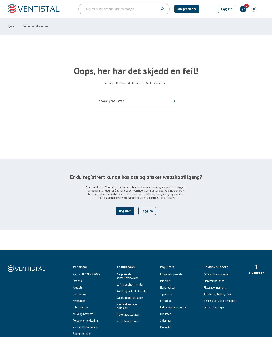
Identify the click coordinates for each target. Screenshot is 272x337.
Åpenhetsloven (82, 333)
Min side (165, 281)
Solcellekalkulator (128, 321)
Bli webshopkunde (171, 274)
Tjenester (166, 294)
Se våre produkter (110, 101)
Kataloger (166, 300)
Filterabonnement (215, 287)
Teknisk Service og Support (220, 300)
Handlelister (167, 287)
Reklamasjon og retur (173, 307)
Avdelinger (79, 300)
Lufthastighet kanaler (130, 284)
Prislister (165, 314)
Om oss (77, 281)
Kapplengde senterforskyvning (127, 276)
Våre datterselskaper (86, 327)
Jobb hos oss (80, 307)
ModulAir (165, 327)
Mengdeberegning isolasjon (127, 306)
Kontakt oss (80, 294)
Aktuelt (77, 287)
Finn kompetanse (214, 281)
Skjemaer (165, 320)
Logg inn (226, 9)
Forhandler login (214, 307)
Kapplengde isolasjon (130, 297)
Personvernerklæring (85, 320)
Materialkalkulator (128, 314)
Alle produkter (186, 9)
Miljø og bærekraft (84, 314)
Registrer (125, 211)
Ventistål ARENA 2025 (86, 274)
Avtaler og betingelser (217, 294)
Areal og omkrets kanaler (132, 291)
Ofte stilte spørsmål (216, 274)
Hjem (11, 26)
